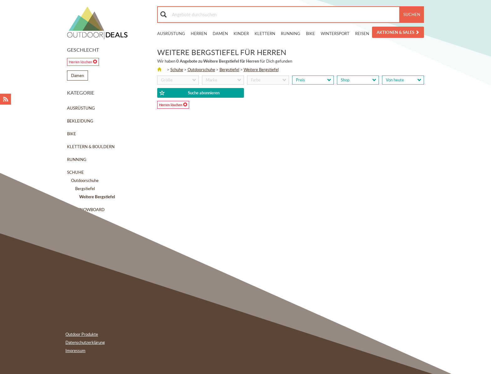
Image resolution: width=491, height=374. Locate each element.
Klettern (265, 33)
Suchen (411, 14)
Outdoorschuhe (85, 180)
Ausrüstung (171, 33)
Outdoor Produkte (81, 334)
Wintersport (335, 33)
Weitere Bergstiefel (261, 69)
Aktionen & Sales (398, 32)
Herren (199, 33)
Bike (310, 33)
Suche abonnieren (189, 93)
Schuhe (75, 172)
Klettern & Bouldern (91, 146)
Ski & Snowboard (86, 209)
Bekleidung (80, 120)
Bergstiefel (85, 188)
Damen (220, 33)
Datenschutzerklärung (85, 342)
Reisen (362, 33)
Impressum (75, 350)
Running (290, 33)
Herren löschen (83, 62)
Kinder (241, 33)
